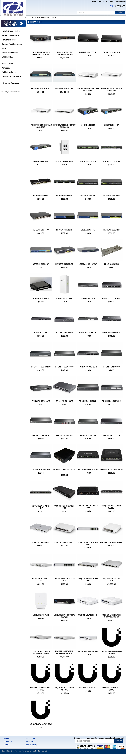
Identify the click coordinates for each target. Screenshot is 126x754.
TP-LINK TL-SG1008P (87, 401)
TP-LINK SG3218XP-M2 (87, 333)
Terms (6, 745)
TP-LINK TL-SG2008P (87, 435)
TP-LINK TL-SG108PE (64, 401)
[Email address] (94, 741)
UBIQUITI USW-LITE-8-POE (64, 542)
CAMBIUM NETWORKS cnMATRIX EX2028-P (64, 53)
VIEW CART (120, 6)
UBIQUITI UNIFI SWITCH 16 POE (88, 543)
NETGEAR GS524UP (41, 264)
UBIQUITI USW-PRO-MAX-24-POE (40, 689)
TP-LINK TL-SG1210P (40, 435)
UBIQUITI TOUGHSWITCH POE (64, 507)
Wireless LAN (8, 57)
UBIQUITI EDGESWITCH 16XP (41, 507)
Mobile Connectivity (11, 31)
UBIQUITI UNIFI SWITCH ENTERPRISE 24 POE (41, 652)
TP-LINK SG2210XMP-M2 (111, 298)
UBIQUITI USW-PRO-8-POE (88, 651)
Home (29, 17)
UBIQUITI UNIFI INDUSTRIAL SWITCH (64, 616)
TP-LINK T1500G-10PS (64, 367)
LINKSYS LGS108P (88, 125)
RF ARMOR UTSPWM (41, 298)
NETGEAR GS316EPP (111, 161)
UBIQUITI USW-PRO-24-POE (40, 580)
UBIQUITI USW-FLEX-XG (87, 615)
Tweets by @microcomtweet (10, 92)
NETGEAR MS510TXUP (88, 264)
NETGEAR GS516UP (88, 230)
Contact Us (30, 738)
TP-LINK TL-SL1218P (64, 435)
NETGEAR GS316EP (88, 161)
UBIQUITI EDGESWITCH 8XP (111, 470)
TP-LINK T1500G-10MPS (41, 367)
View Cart (30, 742)
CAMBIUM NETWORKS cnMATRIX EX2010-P (41, 53)
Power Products (9, 40)
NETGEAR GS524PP (111, 230)
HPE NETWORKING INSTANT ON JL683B (112, 90)
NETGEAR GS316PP (64, 196)
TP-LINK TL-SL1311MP (41, 470)
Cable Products (8, 72)
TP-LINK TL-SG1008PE (41, 401)
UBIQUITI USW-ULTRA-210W (111, 689)
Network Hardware (10, 35)
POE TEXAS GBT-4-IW (64, 161)
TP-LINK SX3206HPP (64, 333)
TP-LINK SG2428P (40, 333)
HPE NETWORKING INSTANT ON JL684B (41, 126)
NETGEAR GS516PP (64, 230)
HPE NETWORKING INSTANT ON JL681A (88, 90)
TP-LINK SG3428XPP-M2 (112, 333)
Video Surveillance (10, 52)
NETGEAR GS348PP (41, 230)
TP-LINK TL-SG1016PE (111, 401)
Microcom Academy (10, 83)
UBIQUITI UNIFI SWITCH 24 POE (64, 580)
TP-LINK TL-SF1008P (111, 367)
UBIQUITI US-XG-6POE (41, 542)
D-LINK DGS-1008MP (87, 52)
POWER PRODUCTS (39, 17)
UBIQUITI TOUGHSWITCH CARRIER (111, 507)
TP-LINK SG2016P (88, 298)
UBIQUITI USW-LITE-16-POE (111, 542)
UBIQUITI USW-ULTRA (88, 688)
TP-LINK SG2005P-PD (64, 298)
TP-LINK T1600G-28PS (88, 367)
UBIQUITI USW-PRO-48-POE (111, 580)
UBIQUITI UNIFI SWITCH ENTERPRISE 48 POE (64, 652)
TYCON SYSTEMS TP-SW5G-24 (64, 471)
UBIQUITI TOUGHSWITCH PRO (88, 507)
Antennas (6, 68)
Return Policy (31, 745)
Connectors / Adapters (12, 76)
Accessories (7, 64)
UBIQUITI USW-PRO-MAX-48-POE (64, 689)
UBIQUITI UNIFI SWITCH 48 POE (88, 580)
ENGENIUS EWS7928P (64, 89)
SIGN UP (119, 741)
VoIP (4, 48)
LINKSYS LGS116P (111, 125)
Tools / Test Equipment (12, 44)
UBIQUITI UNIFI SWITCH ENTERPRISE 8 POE (111, 616)
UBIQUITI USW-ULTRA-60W (41, 724)
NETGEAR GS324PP (111, 196)
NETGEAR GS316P (40, 196)
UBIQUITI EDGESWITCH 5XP (88, 470)
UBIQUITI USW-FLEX (41, 615)
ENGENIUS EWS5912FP (40, 89)
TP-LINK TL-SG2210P (111, 435)
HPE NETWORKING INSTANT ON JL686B (64, 126)
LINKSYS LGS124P (40, 161)
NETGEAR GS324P (87, 196)
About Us (8, 742)
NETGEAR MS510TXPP (64, 264)
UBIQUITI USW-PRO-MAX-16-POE (111, 652)
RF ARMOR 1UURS (111, 264)
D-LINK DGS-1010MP (111, 52)
